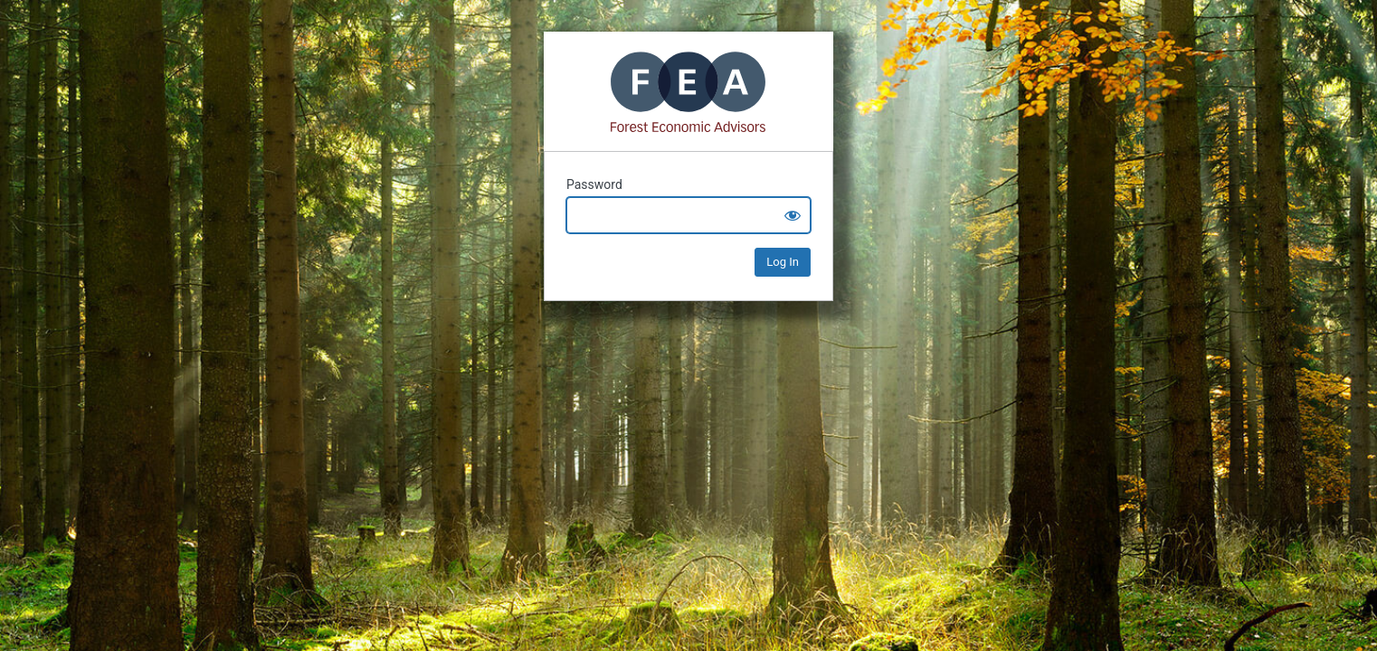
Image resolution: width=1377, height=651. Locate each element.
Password (594, 184)
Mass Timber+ (688, 91)
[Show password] (792, 215)
